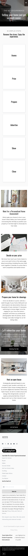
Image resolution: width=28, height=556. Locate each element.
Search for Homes (6, 458)
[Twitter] (5, 444)
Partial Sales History (7, 473)
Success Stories (6, 465)
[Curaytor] (9, 452)
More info (17, 550)
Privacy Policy (14, 530)
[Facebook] (2, 444)
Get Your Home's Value (8, 468)
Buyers (4, 460)
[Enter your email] (15, 487)
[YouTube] (14, 444)
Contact (4, 476)
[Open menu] (26, 3)
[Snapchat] (11, 444)
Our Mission (5, 478)
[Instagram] (16, 444)
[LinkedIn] (8, 444)
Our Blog (4, 471)
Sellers (4, 463)
